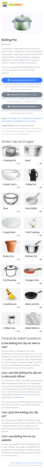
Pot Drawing (9, 280)
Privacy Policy (26, 463)
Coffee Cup (9, 328)
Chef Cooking (32, 232)
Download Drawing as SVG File (22, 80)
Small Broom (10, 304)
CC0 (16, 125)
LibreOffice (19, 397)
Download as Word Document (22, 106)
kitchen (10, 121)
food (31, 118)
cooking (24, 118)
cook (19, 118)
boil (8, 118)
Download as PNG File (22, 95)
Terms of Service (37, 463)
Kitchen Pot (31, 256)
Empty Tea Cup (11, 184)
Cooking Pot (9, 160)
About (13, 463)
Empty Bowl (9, 232)
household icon (20, 121)
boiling (13, 118)
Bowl (27, 160)
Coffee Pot (30, 184)
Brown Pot (8, 256)
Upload (18, 463)
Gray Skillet (31, 208)
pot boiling (31, 121)
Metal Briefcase (33, 328)
